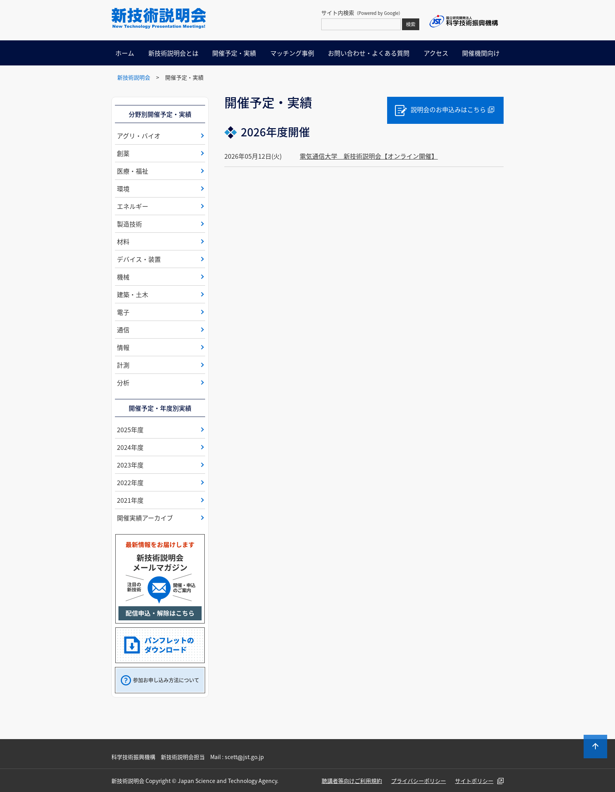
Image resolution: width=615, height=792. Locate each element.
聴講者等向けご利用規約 (352, 781)
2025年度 (130, 429)
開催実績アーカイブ (145, 517)
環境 (123, 188)
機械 (123, 276)
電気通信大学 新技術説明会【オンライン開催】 (369, 156)
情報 (123, 347)
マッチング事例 (292, 53)
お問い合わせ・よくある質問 (368, 53)
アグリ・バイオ (138, 135)
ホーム (124, 53)
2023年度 (130, 464)
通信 (123, 329)
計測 (123, 365)
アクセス (436, 53)
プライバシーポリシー (418, 781)
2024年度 (130, 447)
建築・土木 (132, 294)
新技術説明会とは (173, 53)
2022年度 (130, 482)
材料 (123, 241)
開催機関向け (481, 53)
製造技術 (129, 223)
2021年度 (130, 500)
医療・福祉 (132, 171)
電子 (123, 312)
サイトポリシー (474, 781)
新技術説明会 (133, 77)
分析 (123, 382)
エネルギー (132, 206)
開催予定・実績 (234, 53)
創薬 (123, 153)
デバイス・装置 (139, 259)
